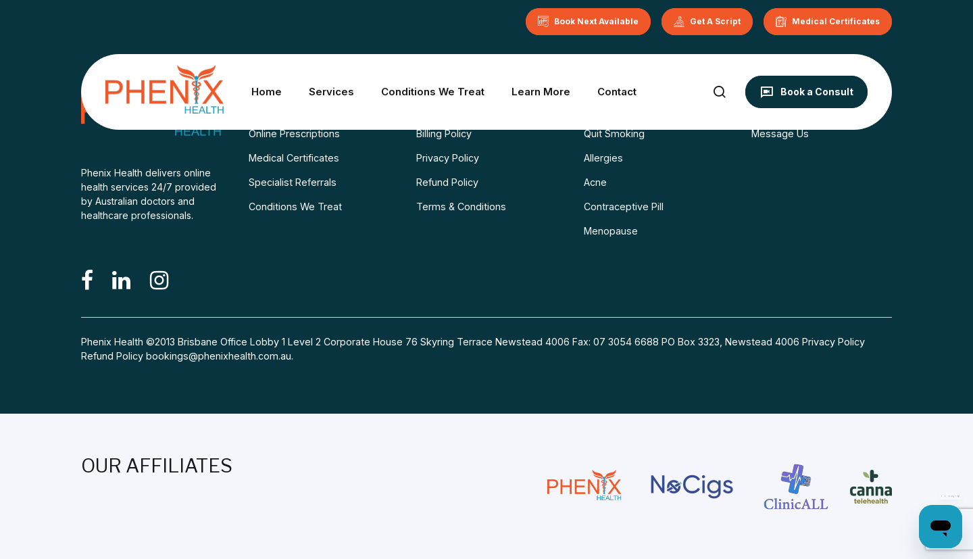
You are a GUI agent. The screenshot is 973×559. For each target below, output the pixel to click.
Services (331, 91)
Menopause (611, 231)
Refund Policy (447, 182)
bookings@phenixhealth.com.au (218, 356)
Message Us (780, 133)
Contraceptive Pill (624, 206)
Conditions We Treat (432, 91)
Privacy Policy (447, 158)
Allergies (603, 158)
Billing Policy (444, 133)
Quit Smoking (614, 133)
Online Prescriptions (294, 133)
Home (266, 91)
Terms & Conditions (461, 206)
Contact (617, 91)
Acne (595, 182)
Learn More (541, 91)
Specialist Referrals (292, 182)
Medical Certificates (294, 158)
